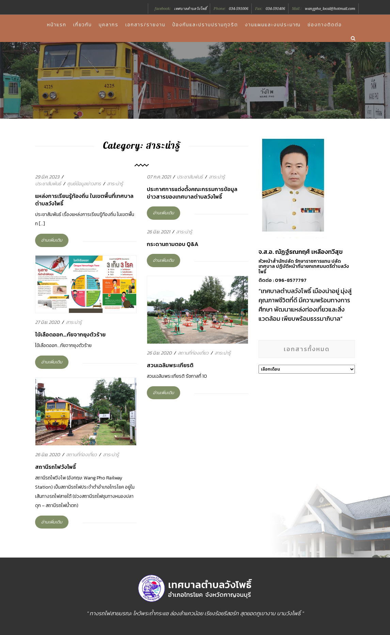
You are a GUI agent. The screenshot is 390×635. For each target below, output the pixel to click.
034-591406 (275, 8)
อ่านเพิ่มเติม (51, 240)
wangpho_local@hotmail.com (330, 8)
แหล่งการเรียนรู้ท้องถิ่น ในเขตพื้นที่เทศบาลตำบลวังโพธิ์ (84, 199)
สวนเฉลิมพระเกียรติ (170, 365)
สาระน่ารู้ (115, 183)
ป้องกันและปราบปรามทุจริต (205, 24)
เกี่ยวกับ (82, 24)
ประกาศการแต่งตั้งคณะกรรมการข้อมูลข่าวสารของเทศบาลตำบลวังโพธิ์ (192, 193)
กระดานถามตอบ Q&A (172, 244)
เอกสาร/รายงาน (145, 24)
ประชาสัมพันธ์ (48, 183)
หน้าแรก (56, 24)
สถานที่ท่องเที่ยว (193, 353)
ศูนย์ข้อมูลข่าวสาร (84, 183)
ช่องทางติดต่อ (325, 24)
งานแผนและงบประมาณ (273, 24)
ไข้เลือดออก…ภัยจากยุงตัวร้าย (70, 334)
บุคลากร (109, 24)
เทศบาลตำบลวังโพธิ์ (190, 8)
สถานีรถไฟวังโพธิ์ (55, 467)
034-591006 (238, 8)
